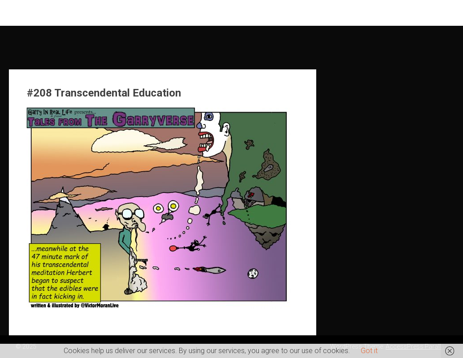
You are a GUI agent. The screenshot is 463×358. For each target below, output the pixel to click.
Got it (369, 350)
